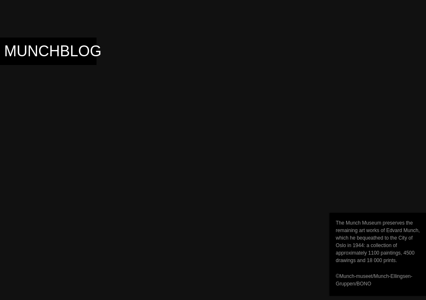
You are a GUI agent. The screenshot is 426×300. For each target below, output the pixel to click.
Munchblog (53, 51)
